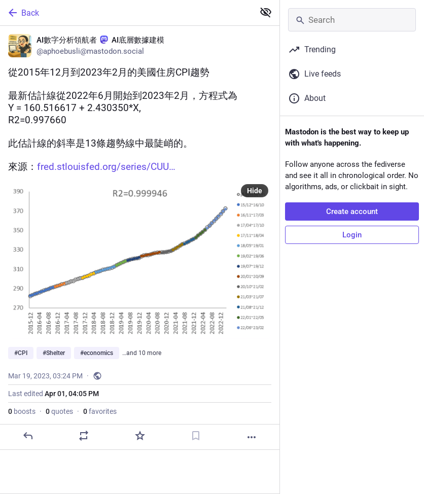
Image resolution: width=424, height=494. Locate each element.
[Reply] (28, 436)
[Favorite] (140, 436)
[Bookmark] (196, 436)
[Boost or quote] (84, 436)
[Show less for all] (265, 12)
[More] (251, 437)
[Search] (352, 19)
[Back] (126, 12)
